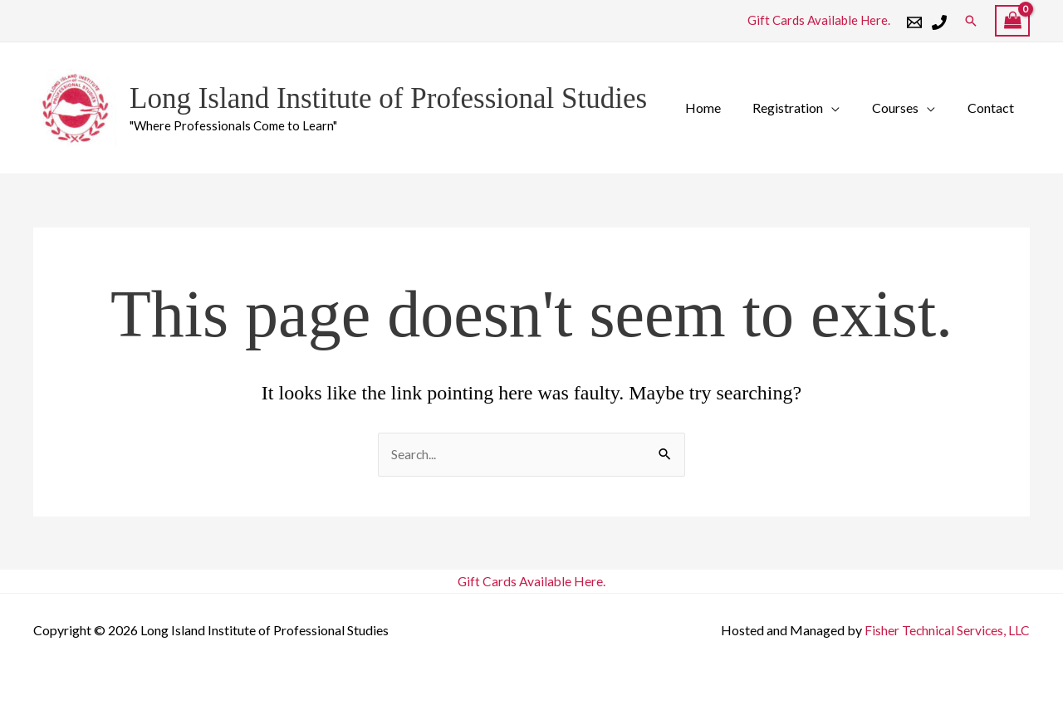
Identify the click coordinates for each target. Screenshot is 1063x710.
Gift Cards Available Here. (818, 19)
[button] (970, 20)
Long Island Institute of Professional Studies (388, 98)
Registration (802, 107)
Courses (903, 107)
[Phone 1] (939, 22)
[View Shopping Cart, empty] (1012, 21)
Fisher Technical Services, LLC (946, 630)
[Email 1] (914, 22)
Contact (993, 107)
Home (722, 107)
